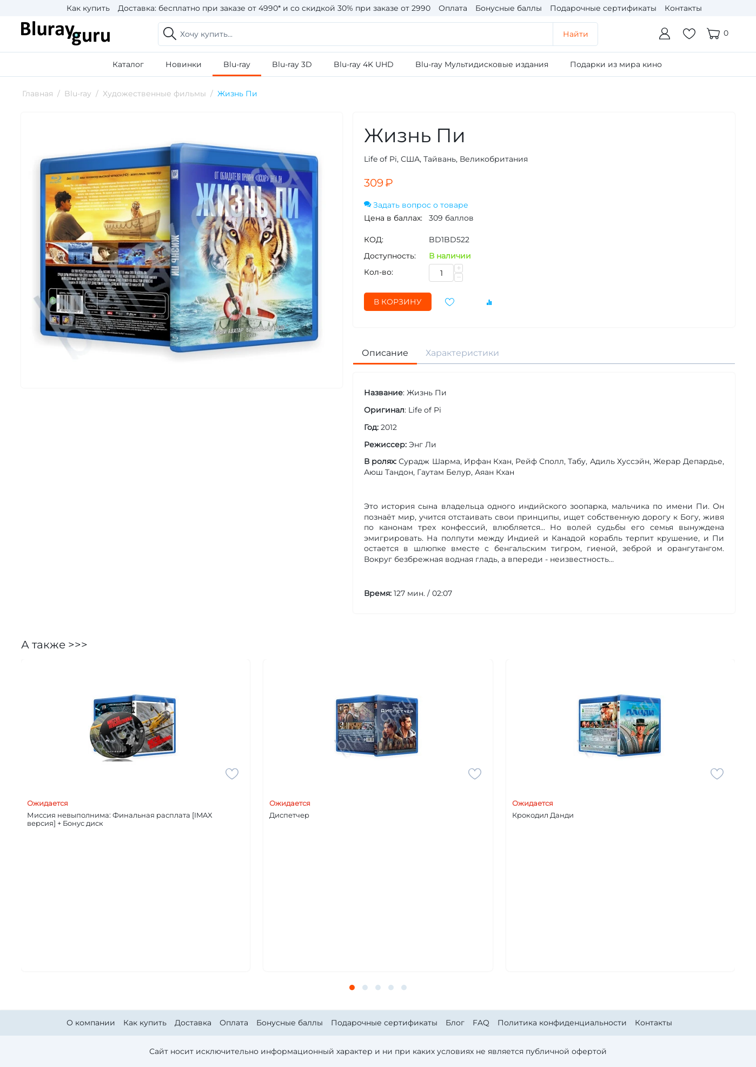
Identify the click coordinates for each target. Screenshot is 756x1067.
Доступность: (390, 256)
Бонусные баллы (508, 8)
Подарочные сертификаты (603, 8)
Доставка (193, 1023)
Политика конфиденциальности (562, 1023)
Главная (37, 93)
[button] (352, 987)
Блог (455, 1023)
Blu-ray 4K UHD (364, 64)
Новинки (183, 64)
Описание (385, 353)
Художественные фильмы (154, 93)
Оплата (453, 8)
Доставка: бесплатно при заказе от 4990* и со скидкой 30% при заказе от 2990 (274, 8)
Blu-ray (236, 64)
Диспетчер (289, 815)
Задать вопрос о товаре (416, 205)
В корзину (398, 302)
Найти (575, 34)
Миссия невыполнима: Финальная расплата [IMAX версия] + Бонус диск (120, 819)
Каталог (128, 64)
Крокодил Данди (543, 815)
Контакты (683, 8)
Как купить (88, 8)
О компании (91, 1023)
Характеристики (462, 353)
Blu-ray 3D (292, 64)
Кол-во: (378, 272)
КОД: (373, 239)
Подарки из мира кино (616, 64)
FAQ (481, 1023)
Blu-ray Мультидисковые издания (481, 64)
